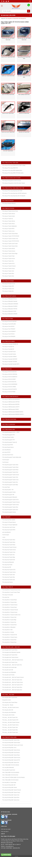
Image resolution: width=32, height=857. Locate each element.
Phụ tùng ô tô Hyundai (7, 594)
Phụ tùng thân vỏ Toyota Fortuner (10, 609)
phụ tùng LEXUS (6, 452)
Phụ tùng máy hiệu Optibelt (8, 519)
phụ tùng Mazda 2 (6, 449)
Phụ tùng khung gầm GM (8, 494)
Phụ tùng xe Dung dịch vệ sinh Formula (11, 180)
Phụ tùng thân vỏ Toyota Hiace (9, 607)
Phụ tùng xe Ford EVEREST (9, 331)
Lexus (3, 537)
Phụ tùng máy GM (6, 567)
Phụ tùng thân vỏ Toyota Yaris (9, 617)
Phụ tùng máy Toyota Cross (8, 552)
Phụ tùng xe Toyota (8, 208)
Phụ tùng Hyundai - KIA (7, 489)
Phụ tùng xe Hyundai (8, 341)
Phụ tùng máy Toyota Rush (8, 559)
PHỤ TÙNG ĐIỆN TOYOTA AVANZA (10, 772)
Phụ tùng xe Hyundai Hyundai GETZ (10, 364)
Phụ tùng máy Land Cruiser (8, 527)
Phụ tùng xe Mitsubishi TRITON (9, 308)
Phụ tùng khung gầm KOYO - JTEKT (11, 432)
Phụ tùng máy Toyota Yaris (8, 574)
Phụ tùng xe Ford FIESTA (8, 326)
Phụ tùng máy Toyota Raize (8, 544)
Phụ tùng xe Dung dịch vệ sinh (11, 177)
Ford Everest (5, 462)
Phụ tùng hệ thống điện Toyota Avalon (11, 742)
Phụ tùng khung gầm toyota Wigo (10, 484)
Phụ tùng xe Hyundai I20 (8, 349)
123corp (16, 856)
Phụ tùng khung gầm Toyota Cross (10, 479)
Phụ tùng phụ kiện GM (7, 709)
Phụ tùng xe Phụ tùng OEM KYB (10, 167)
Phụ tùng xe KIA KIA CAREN (9, 386)
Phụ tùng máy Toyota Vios (8, 554)
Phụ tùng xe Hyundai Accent (9, 351)
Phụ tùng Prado (6, 487)
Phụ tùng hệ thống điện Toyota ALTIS (11, 760)
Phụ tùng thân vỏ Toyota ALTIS (9, 634)
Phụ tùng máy (6, 517)
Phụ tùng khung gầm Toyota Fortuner (11, 502)
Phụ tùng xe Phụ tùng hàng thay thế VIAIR (12, 190)
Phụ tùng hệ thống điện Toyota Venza (11, 750)
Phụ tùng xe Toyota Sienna (8, 213)
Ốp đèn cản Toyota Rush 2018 (8, 75)
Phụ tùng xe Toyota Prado (8, 256)
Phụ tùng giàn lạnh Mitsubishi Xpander (11, 652)
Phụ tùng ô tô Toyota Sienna (9, 522)
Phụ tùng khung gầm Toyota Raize (10, 469)
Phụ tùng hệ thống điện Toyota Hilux (10, 797)
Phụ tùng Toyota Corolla (8, 437)
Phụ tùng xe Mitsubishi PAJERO (9, 306)
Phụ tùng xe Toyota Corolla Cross (10, 238)
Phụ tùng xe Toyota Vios (8, 261)
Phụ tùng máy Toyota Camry (9, 572)
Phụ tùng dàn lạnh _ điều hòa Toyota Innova (12, 659)
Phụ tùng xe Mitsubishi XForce (9, 298)
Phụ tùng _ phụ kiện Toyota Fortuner (10, 722)
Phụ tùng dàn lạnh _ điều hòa (11, 647)
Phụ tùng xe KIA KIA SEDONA (9, 371)
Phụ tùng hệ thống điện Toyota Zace (10, 799)
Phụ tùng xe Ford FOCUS (8, 334)
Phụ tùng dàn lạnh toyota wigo (9, 667)
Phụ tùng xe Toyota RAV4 (8, 228)
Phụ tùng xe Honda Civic (8, 288)
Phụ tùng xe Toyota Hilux (8, 273)
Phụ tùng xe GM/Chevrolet (10, 396)
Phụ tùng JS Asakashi (8, 424)
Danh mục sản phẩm (8, 15)
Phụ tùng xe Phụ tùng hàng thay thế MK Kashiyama (14, 193)
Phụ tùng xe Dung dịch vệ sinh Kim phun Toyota (13, 183)
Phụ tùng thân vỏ (7, 587)
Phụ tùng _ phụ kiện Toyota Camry (10, 724)
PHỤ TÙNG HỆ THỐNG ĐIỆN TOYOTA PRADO (13, 777)
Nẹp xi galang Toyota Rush (24, 94)
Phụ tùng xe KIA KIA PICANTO (9, 389)
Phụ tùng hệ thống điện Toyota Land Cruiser (12, 745)
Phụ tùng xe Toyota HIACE (8, 248)
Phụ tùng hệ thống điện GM (8, 785)
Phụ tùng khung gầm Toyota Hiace (10, 467)
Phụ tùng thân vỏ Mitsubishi (8, 627)
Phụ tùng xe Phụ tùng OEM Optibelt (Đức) (12, 170)
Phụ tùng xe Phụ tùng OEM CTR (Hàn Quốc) (12, 172)
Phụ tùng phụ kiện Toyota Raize (9, 702)
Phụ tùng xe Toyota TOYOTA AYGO (10, 241)
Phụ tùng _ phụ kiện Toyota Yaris (10, 727)
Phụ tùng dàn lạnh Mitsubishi (9, 672)
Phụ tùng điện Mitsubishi (8, 767)
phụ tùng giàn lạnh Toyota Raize (9, 649)
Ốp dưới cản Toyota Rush (24, 132)
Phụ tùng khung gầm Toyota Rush (10, 472)
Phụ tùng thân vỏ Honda (8, 632)
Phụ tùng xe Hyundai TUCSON (9, 361)
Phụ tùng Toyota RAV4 (7, 444)
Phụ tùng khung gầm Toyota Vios (10, 482)
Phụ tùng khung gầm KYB (8, 434)
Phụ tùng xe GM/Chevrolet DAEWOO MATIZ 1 (13, 414)
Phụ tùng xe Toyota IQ (7, 218)
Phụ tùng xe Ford (7, 318)
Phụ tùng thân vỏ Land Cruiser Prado (11, 592)
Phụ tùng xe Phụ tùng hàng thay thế (13, 188)
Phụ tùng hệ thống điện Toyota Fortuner (11, 790)
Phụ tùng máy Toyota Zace (8, 579)
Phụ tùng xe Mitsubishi (9, 296)
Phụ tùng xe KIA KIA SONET (9, 379)
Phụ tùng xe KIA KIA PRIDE (8, 391)
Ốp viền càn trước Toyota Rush (8, 132)
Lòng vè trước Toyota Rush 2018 (8, 57)
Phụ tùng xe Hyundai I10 (8, 346)
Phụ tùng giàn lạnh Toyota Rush (9, 654)
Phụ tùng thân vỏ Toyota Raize (9, 599)
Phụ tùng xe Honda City (7, 291)
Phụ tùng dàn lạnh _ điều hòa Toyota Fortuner (13, 677)
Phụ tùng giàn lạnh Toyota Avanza (10, 657)
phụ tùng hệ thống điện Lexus (9, 747)
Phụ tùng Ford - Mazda (7, 705)
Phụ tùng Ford (5, 597)
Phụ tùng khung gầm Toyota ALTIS (10, 499)
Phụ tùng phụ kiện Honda (8, 714)
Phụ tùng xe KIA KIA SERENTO (9, 376)
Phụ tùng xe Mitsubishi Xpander (9, 301)
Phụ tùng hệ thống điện (9, 737)
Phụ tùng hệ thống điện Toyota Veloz (11, 740)
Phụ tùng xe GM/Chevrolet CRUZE (10, 409)
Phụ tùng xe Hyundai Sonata (9, 354)
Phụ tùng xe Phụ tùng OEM (10, 162)
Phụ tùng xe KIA (7, 369)
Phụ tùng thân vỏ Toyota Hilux (9, 639)
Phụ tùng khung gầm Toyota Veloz (10, 464)
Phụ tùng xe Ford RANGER (8, 336)
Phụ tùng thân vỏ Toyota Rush (9, 624)
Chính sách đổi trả (4, 831)
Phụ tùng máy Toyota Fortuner (9, 547)
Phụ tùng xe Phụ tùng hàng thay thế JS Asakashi (13, 195)
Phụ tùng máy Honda (7, 564)
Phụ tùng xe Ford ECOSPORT (9, 321)
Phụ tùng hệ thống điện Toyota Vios (10, 762)
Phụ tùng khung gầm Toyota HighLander (11, 457)
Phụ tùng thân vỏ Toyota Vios (9, 622)
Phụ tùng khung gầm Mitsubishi (9, 497)
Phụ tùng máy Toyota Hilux (8, 577)
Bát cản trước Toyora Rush (8, 113)
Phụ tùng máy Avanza (7, 582)
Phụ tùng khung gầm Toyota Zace (10, 509)
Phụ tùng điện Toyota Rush (8, 770)
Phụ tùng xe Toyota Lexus (8, 231)
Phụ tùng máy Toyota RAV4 (8, 529)
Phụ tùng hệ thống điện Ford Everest (11, 752)
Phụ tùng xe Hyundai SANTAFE (9, 359)
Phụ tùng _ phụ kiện (8, 694)
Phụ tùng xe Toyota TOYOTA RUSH (10, 236)
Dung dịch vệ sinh (6, 700)
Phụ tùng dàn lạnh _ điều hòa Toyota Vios (12, 664)
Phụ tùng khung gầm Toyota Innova (10, 474)
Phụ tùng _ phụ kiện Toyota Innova (10, 707)
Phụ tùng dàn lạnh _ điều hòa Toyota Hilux (12, 687)
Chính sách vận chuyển (6, 829)
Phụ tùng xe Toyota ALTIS (8, 263)
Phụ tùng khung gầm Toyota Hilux (10, 507)
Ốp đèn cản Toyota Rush (24, 113)
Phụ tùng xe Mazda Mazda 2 (9, 203)
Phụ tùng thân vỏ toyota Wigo (9, 619)
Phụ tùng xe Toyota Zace (8, 276)
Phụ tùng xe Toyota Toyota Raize (10, 233)
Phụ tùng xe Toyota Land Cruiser (10, 243)
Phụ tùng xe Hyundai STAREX (9, 356)
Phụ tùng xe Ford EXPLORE (9, 324)
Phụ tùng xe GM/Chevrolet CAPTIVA (10, 401)
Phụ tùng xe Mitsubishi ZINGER (9, 313)
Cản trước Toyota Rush (8, 150)
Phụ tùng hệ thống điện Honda (9, 787)
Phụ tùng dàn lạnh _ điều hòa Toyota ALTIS (12, 684)
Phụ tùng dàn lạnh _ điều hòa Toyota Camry (12, 682)
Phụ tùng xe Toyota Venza (8, 223)
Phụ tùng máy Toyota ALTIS (8, 569)
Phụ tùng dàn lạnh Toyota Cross (9, 662)
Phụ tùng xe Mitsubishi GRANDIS (10, 303)
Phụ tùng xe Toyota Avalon (8, 216)
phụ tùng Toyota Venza (7, 454)
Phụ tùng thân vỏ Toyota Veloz (9, 602)
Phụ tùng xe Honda (8, 280)
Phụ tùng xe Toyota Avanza (8, 251)
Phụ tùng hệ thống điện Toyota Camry (11, 792)
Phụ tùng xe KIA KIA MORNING (9, 384)
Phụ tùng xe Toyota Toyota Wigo (9, 253)
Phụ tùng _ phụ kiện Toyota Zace (10, 732)
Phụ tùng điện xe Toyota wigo (9, 782)
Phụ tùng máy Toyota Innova (9, 549)
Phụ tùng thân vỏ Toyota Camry (9, 637)
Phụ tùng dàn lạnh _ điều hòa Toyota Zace (12, 689)
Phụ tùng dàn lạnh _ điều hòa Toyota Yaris (12, 679)
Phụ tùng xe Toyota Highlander (9, 226)
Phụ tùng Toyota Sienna (8, 447)
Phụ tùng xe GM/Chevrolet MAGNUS (11, 399)
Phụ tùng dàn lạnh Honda (8, 674)
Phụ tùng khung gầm (8, 429)
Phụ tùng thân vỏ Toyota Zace (9, 642)
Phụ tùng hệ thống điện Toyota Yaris (10, 794)
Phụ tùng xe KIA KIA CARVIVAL (9, 374)
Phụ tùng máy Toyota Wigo (8, 557)
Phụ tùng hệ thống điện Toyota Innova (11, 757)
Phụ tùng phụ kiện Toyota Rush (9, 697)
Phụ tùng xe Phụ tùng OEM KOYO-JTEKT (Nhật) (13, 165)
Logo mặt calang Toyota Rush (8, 94)
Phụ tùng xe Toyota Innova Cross (10, 211)
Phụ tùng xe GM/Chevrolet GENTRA (10, 404)
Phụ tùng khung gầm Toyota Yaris (10, 477)
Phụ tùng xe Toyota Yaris (8, 271)
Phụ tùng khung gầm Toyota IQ (9, 442)
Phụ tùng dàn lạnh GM (7, 669)
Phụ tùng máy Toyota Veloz (8, 539)
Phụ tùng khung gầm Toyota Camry (10, 504)
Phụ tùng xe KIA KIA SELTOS (9, 381)
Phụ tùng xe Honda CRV (8, 286)
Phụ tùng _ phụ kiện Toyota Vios (9, 717)
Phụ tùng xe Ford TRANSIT (8, 329)
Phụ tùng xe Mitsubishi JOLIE (9, 311)
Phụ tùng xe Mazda (8, 200)
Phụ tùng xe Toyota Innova (8, 258)
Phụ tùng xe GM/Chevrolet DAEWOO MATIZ (12, 411)
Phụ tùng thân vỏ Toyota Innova (9, 612)
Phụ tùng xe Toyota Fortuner (9, 266)
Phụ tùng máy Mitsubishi (8, 562)
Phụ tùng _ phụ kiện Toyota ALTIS (10, 719)
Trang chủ (3, 18)
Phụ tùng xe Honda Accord (8, 283)
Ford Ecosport (5, 459)
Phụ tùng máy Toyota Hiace (8, 542)
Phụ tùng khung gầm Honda (8, 492)
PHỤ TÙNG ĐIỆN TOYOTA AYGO (10, 775)
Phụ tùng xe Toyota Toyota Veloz (10, 246)
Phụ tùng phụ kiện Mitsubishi (9, 712)
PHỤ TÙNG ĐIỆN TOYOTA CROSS (10, 765)
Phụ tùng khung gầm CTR (8, 439)
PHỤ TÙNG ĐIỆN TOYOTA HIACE (10, 780)
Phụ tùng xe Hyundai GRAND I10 (10, 344)
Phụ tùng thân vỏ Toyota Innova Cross (11, 589)
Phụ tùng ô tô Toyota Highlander (9, 524)
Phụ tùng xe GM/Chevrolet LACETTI (10, 406)
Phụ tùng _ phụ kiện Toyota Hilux (10, 729)
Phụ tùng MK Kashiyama (9, 419)
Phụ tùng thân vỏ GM (7, 629)
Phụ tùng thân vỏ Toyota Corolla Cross (11, 614)
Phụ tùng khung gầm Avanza (9, 512)
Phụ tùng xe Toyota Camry (8, 268)
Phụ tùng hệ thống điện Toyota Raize (11, 755)
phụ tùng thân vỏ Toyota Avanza (9, 604)
